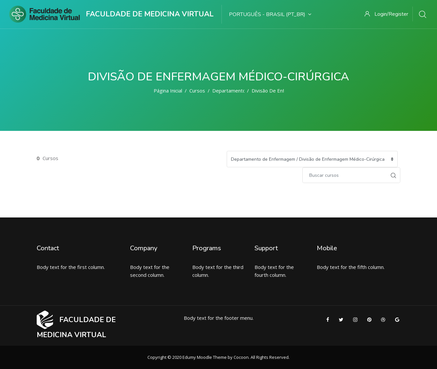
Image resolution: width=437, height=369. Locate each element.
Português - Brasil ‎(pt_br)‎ (270, 14)
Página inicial (168, 90)
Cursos (197, 90)
